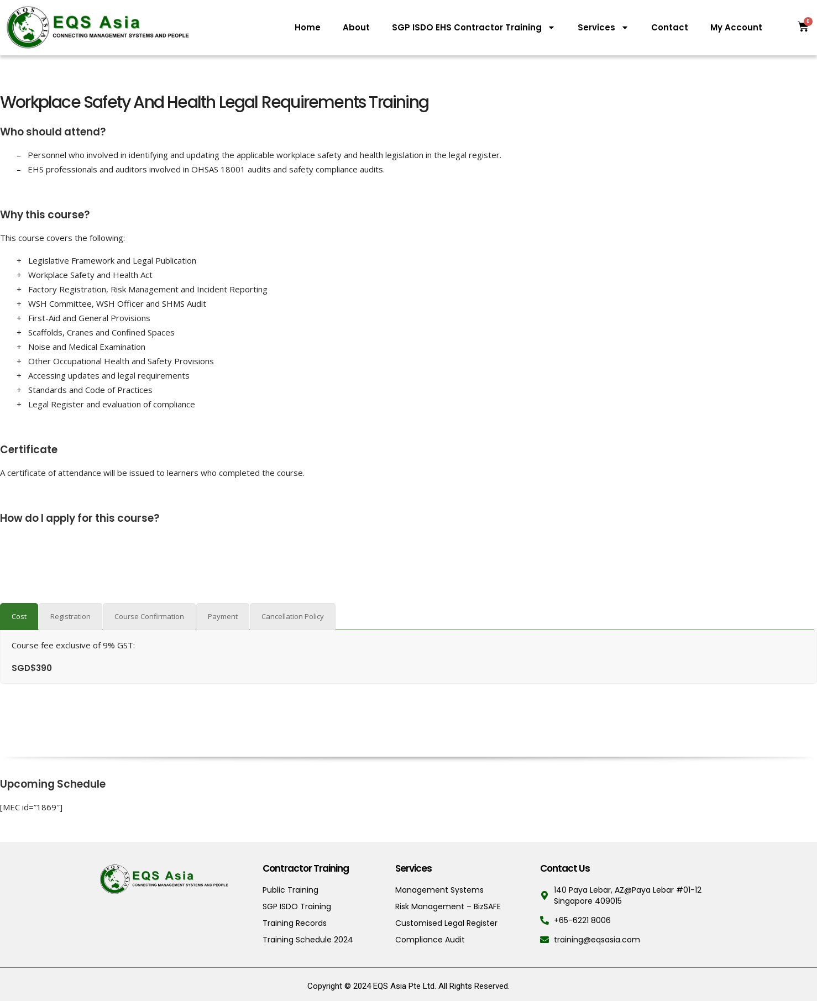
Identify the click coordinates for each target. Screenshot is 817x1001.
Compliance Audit (430, 939)
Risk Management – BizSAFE (448, 906)
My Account (736, 27)
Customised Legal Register (446, 923)
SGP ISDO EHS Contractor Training (474, 27)
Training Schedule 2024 (308, 939)
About (356, 27)
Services (603, 27)
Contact (669, 27)
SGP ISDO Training (297, 906)
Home (308, 27)
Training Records (295, 923)
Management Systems (439, 889)
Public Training (290, 889)
